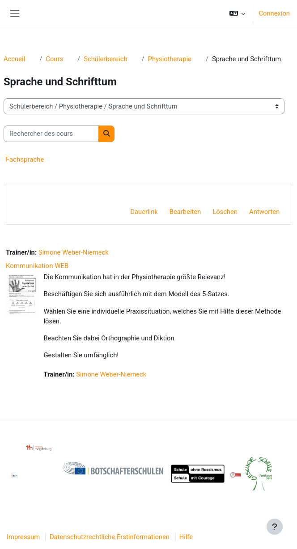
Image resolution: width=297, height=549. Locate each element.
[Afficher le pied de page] (275, 527)
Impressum (23, 537)
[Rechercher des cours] (51, 134)
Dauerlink (143, 212)
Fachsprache (25, 159)
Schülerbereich (105, 59)
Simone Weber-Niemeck (73, 252)
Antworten (264, 212)
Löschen (225, 212)
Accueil (14, 59)
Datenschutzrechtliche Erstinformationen (110, 537)
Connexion (274, 13)
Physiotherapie (169, 59)
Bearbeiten (185, 212)
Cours (54, 59)
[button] (237, 13)
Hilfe (186, 537)
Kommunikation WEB (37, 266)
